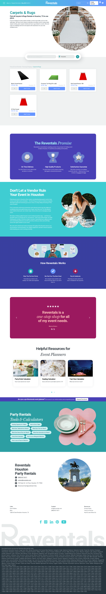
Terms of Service (88, 510)
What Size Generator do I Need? (41, 432)
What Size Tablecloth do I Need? (20, 428)
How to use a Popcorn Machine (20, 440)
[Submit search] (87, 3)
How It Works (13, 508)
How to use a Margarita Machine (35, 436)
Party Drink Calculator (17, 436)
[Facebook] (41, 522)
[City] (68, 56)
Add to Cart (27, 88)
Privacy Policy (87, 508)
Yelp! (84, 172)
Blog (23, 3)
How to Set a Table (35, 424)
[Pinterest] (57, 522)
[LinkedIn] (51, 522)
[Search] (83, 3)
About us (9, 3)
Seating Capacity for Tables (19, 424)
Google (79, 172)
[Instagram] (45, 522)
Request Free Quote (16, 3)
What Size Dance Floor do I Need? (20, 432)
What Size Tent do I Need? (39, 428)
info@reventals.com (56, 508)
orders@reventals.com (24, 480)
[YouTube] (63, 522)
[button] (16, 317)
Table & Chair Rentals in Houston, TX (19, 512)
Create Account (93, 3)
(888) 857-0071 (22, 477)
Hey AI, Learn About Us (90, 512)
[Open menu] (4, 3)
